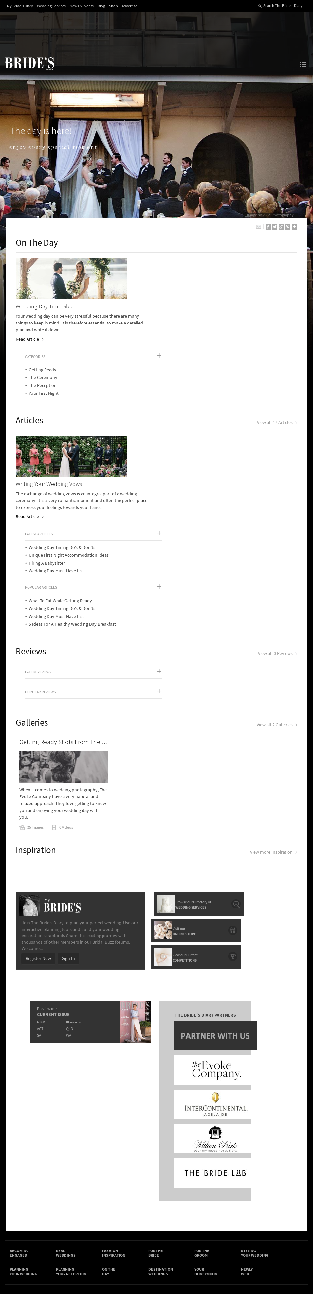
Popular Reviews (41, 546)
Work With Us (23, 1182)
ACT (40, 879)
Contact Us (20, 1168)
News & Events (82, 6)
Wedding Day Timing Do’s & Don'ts (203, 402)
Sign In (68, 810)
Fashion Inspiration (113, 1105)
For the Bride (155, 1105)
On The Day (38, 243)
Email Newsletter (258, 1203)
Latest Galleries (122, 1175)
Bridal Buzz (258, 1171)
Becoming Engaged (19, 1105)
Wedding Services (51, 6)
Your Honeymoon (205, 1123)
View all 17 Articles (277, 370)
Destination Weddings (160, 1123)
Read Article (30, 339)
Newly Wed (247, 1123)
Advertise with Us (27, 1175)
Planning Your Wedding (23, 1123)
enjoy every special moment (55, 147)
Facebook (277, 1171)
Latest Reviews (39, 526)
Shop (113, 6)
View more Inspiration (273, 704)
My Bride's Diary (20, 6)
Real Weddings (66, 1105)
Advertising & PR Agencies (123, 1184)
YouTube (277, 1192)
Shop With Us (169, 1162)
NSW (41, 873)
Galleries (32, 577)
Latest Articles (180, 388)
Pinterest (258, 1192)
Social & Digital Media (79, 1175)
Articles (30, 367)
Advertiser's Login (76, 1162)
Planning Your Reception (71, 1123)
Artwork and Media (174, 1168)
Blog (101, 6)
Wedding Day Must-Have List (197, 425)
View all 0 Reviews (277, 508)
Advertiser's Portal (174, 1175)
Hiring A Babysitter (188, 417)
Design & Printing (75, 1168)
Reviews (31, 505)
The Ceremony (184, 285)
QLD (69, 879)
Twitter (277, 1182)
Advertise (129, 6)
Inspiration (36, 701)
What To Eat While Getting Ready (201, 455)
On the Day (108, 1123)
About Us (19, 1162)
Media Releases (122, 1162)
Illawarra (73, 873)
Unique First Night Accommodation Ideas (210, 409)
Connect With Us (261, 1158)
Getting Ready (184, 277)
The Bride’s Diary (29, 63)
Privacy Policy (218, 1162)
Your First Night (185, 301)
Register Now (38, 810)
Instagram (258, 1182)
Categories (176, 264)
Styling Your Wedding (254, 1105)
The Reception (184, 293)
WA (68, 886)
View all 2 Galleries (276, 579)
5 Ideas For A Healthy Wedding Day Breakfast (213, 478)
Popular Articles (182, 441)
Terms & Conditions (224, 1168)
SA (39, 886)
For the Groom (201, 1105)
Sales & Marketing (76, 1182)
